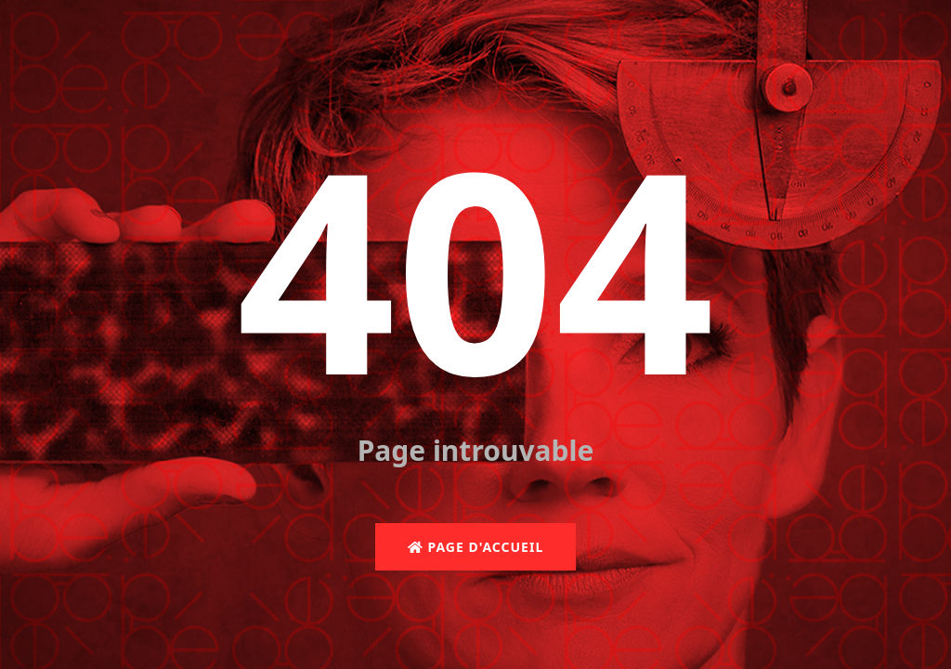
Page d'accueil (475, 547)
